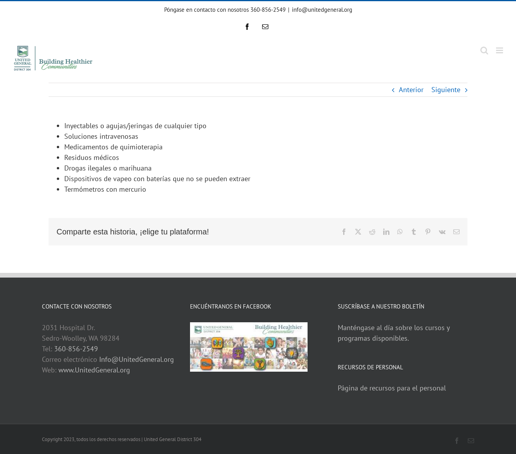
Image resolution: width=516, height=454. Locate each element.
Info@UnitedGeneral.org (136, 359)
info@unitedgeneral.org (322, 9)
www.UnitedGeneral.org (94, 369)
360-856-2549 (76, 348)
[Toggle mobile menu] (500, 50)
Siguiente (445, 89)
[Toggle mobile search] (484, 50)
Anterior (411, 89)
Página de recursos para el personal (392, 387)
